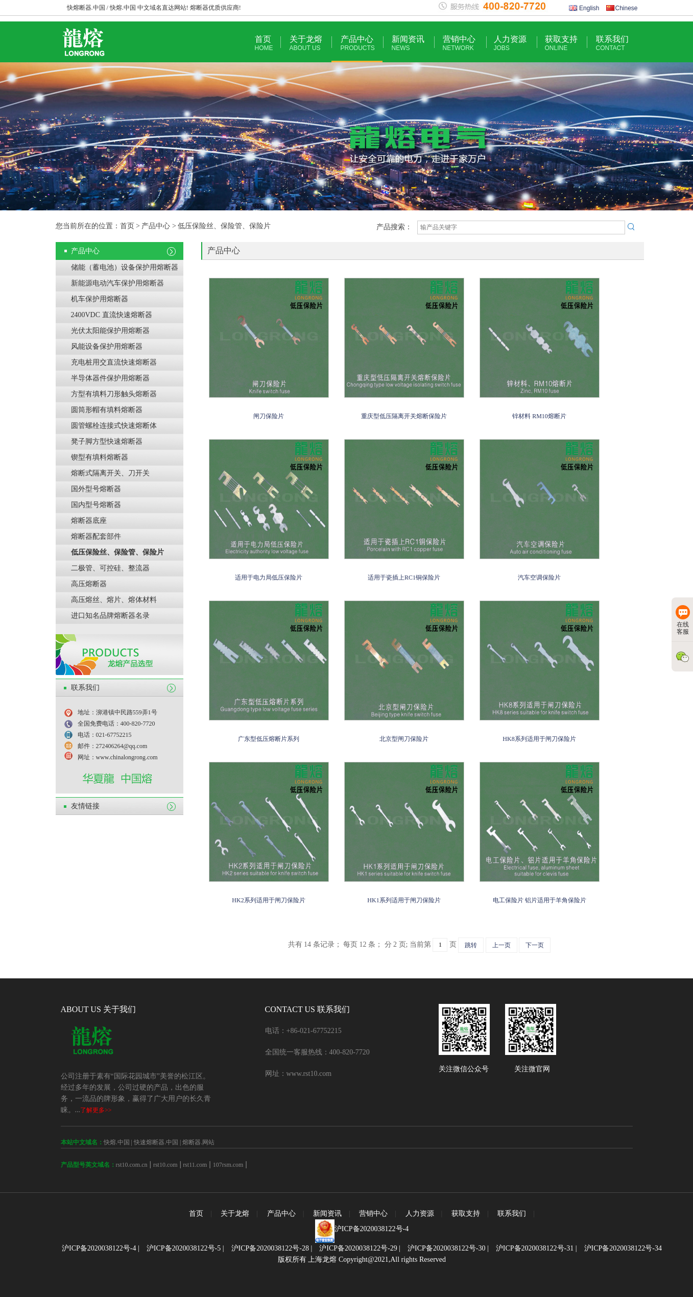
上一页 (501, 945)
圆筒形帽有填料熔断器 (106, 410)
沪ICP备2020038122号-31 (534, 1248)
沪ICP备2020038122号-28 (270, 1248)
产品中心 (358, 43)
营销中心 (459, 43)
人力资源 (510, 43)
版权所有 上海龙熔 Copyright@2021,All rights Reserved (362, 1259)
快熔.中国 (117, 1142)
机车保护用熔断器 (99, 299)
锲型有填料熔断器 (99, 457)
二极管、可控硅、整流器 (110, 568)
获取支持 (561, 43)
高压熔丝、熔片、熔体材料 (114, 600)
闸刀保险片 (268, 416)
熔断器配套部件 (96, 536)
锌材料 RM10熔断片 (539, 416)
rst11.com (194, 1164)
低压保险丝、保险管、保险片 (117, 552)
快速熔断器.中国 (156, 1142)
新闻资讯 (408, 43)
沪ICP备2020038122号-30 (446, 1248)
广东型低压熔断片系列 (268, 738)
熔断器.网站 (198, 1142)
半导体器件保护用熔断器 (110, 378)
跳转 (471, 945)
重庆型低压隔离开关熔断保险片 (404, 416)
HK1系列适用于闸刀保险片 (403, 900)
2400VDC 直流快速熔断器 (111, 315)
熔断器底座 (89, 520)
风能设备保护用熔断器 (106, 346)
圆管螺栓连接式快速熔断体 (114, 425)
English (584, 8)
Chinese (621, 8)
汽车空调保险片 (539, 577)
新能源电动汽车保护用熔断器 (117, 283)
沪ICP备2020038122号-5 (184, 1248)
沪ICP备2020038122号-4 (371, 1229)
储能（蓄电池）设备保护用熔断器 (124, 267)
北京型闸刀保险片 (403, 738)
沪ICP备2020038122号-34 (623, 1248)
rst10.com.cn (132, 1164)
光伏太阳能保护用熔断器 (110, 330)
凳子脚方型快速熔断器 (106, 441)
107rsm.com (228, 1164)
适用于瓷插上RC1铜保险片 (404, 577)
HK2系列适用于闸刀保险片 (268, 900)
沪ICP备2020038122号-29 (358, 1248)
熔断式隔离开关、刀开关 (110, 473)
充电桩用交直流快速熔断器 (114, 362)
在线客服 (683, 620)
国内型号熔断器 (96, 505)
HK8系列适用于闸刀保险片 (539, 738)
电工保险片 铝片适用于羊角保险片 (539, 900)
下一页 (534, 945)
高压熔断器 (89, 584)
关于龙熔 (306, 43)
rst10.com (165, 1164)
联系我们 (612, 43)
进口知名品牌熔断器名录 (110, 615)
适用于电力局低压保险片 (268, 577)
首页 (264, 43)
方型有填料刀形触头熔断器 (114, 394)
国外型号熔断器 (96, 489)
